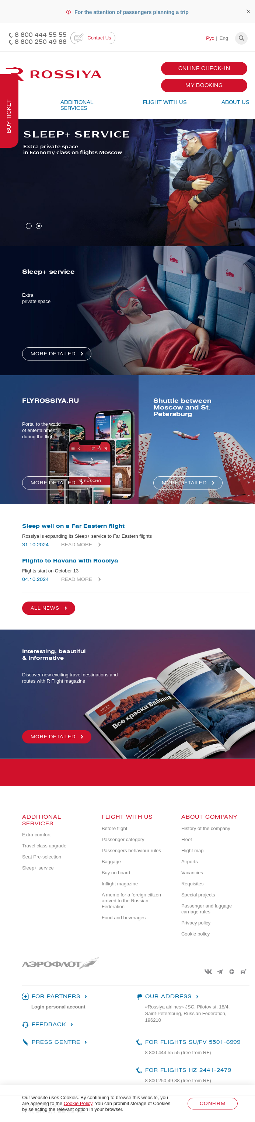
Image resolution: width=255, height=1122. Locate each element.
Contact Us (92, 38)
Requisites (192, 883)
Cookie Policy (78, 1103)
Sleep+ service (38, 868)
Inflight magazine (120, 883)
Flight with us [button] (165, 102)
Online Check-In (204, 68)
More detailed (58, 737)
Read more (76, 544)
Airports (189, 861)
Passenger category (123, 839)
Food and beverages (124, 917)
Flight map (192, 850)
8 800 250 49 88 (41, 41)
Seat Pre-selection (41, 857)
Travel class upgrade (44, 846)
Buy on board (116, 872)
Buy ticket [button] (9, 116)
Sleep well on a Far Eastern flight (73, 526)
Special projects (198, 895)
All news (50, 608)
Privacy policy (195, 923)
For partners (55, 996)
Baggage (111, 861)
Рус (210, 38)
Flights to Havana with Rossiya (70, 560)
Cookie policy (195, 934)
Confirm (213, 1103)
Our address (168, 996)
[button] (241, 38)
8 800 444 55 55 (41, 34)
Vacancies (192, 872)
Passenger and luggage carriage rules (206, 908)
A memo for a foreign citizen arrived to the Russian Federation (131, 900)
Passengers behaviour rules (131, 850)
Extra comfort (36, 834)
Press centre (55, 1042)
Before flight (114, 828)
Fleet (186, 839)
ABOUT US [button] (235, 102)
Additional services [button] (76, 105)
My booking (204, 85)
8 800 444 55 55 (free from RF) (178, 1052)
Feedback (48, 1024)
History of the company (205, 828)
